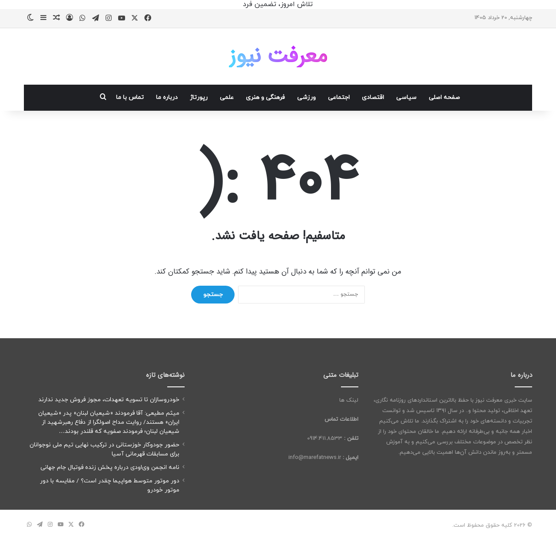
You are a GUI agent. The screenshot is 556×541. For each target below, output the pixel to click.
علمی (227, 97)
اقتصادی (373, 97)
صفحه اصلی (444, 97)
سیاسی (406, 97)
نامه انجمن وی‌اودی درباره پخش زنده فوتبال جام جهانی (109, 467)
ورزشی (306, 97)
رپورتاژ (199, 97)
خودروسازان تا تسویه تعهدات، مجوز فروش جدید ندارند (108, 400)
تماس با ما (130, 97)
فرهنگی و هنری (265, 97)
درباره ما (167, 97)
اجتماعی (339, 97)
